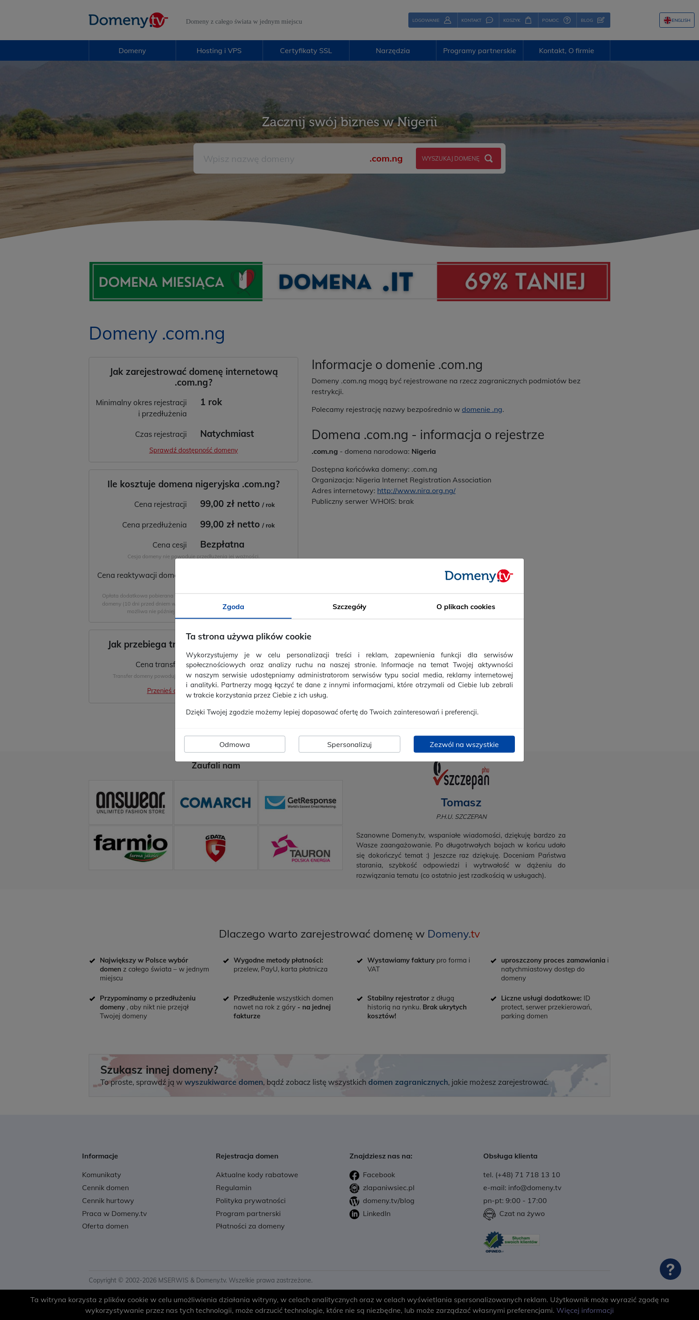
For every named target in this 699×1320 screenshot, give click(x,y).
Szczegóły (349, 606)
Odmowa (234, 743)
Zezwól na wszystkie (464, 743)
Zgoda (233, 606)
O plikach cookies (465, 606)
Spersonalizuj (349, 743)
